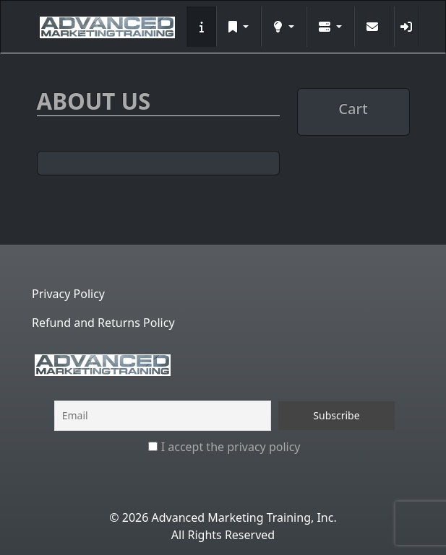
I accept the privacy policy (224, 447)
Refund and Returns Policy (103, 323)
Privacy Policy (68, 294)
